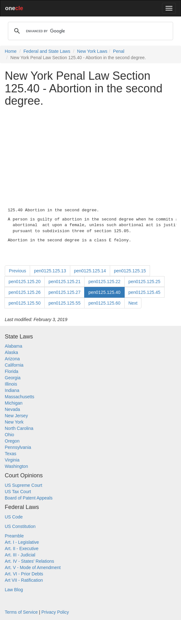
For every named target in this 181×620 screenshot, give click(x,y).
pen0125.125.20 (25, 281)
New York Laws (92, 51)
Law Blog (14, 589)
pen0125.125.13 (50, 270)
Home (10, 51)
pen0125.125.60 (104, 303)
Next (133, 303)
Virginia (12, 459)
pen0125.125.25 (144, 281)
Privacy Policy (55, 612)
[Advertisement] (90, 156)
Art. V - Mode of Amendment (33, 567)
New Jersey (16, 415)
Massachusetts (19, 396)
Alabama (13, 346)
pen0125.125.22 (104, 281)
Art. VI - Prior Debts (24, 573)
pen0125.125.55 (64, 303)
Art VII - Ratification (24, 580)
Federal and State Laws (46, 51)
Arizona (12, 358)
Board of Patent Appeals (29, 497)
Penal (118, 51)
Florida (11, 371)
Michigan (13, 403)
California (14, 365)
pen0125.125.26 (25, 292)
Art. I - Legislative (22, 542)
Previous (17, 270)
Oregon (12, 440)
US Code (14, 516)
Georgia (13, 377)
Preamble (14, 535)
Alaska (11, 352)
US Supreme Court (23, 485)
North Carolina (19, 428)
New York (14, 422)
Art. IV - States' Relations (29, 561)
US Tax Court (18, 491)
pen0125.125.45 (144, 292)
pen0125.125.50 (25, 303)
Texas (10, 453)
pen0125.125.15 (130, 270)
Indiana (12, 390)
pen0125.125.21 (64, 281)
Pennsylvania (18, 447)
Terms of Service (21, 612)
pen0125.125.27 (64, 292)
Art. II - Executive (22, 548)
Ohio (9, 434)
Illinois (11, 384)
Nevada (12, 409)
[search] (89, 31)
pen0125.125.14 (90, 270)
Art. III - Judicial (20, 554)
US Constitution (20, 526)
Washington (16, 466)
